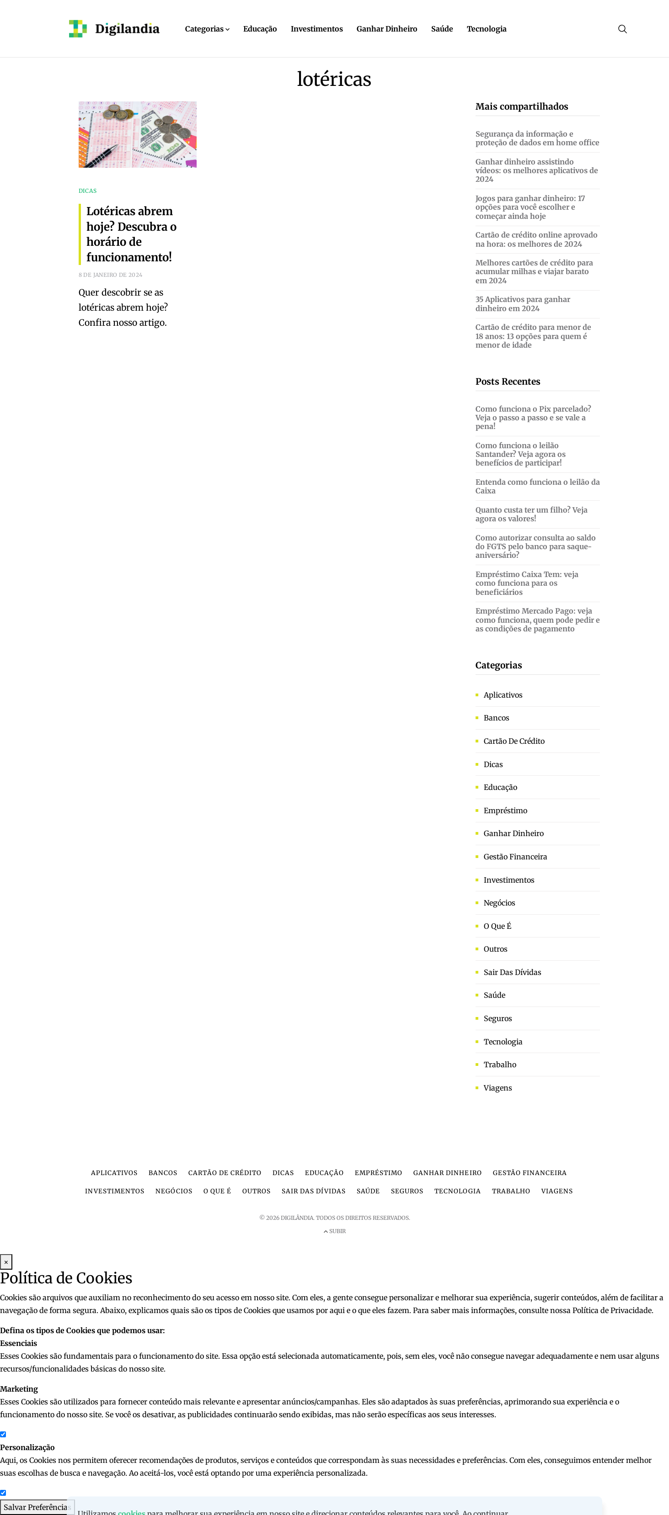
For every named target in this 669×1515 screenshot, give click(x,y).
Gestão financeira (515, 856)
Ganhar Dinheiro (387, 28)
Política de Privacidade (612, 1310)
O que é (497, 926)
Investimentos (317, 28)
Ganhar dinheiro (514, 833)
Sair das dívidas (512, 972)
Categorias (207, 28)
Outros (496, 948)
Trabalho (500, 1064)
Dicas (493, 764)
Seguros (498, 1018)
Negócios (499, 902)
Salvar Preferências (37, 1507)
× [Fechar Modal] (6, 1261)
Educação (260, 28)
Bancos (496, 717)
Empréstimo (505, 810)
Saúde (442, 28)
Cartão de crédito (514, 741)
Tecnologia (487, 28)
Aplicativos (503, 694)
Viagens (498, 1087)
